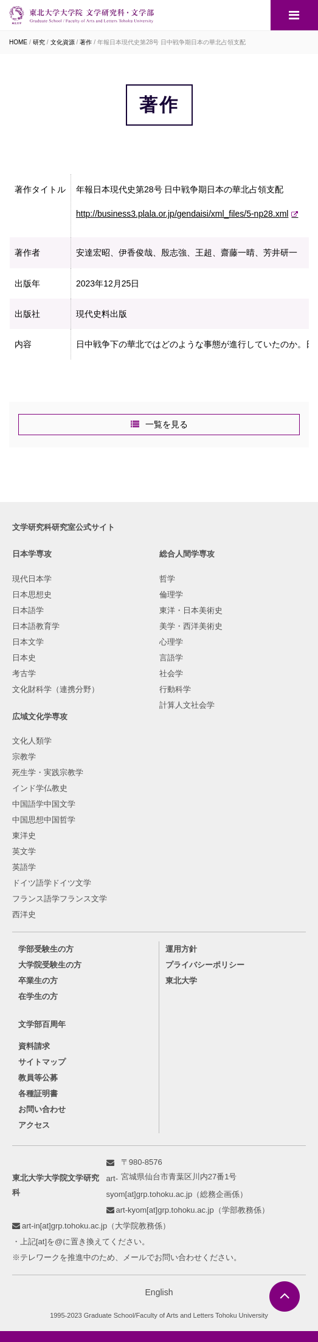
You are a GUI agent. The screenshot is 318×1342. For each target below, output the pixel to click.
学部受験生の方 (46, 949)
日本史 (24, 657)
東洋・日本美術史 (191, 610)
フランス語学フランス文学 (59, 898)
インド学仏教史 (39, 788)
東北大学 (181, 980)
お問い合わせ (42, 1109)
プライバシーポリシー (204, 964)
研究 (39, 42)
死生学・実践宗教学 (47, 772)
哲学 (167, 578)
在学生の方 (38, 996)
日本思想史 (32, 594)
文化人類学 (32, 740)
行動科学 (175, 689)
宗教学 (24, 756)
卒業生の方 (38, 980)
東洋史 (24, 835)
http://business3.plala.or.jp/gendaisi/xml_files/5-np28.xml (182, 214)
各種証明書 (38, 1093)
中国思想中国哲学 (43, 819)
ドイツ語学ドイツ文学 (51, 882)
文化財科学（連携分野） (55, 689)
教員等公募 (38, 1077)
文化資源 (62, 42)
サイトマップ (42, 1061)
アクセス (34, 1125)
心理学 (171, 641)
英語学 (24, 867)
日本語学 (28, 610)
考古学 (24, 673)
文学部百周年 (42, 1024)
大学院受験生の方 (49, 964)
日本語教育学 (36, 626)
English (159, 1292)
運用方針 (181, 949)
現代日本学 (32, 578)
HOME (18, 42)
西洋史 (24, 914)
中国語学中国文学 (43, 803)
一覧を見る (166, 424)
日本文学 (28, 641)
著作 (86, 42)
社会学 (171, 673)
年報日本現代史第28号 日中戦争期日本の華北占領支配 (171, 42)
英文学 (24, 851)
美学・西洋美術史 (191, 626)
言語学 (171, 657)
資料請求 (34, 1046)
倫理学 (171, 594)
